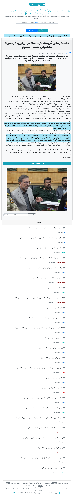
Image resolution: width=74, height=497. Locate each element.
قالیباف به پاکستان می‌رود (55, 288)
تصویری (57, 14)
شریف (36, 22)
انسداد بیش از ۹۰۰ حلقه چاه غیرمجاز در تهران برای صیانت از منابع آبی (41, 258)
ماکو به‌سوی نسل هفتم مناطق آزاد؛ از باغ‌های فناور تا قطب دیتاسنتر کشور (40, 458)
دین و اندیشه (40, 14)
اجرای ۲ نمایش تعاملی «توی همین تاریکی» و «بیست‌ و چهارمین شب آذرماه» (39, 418)
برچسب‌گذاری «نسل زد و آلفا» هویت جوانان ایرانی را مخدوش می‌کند (42, 438)
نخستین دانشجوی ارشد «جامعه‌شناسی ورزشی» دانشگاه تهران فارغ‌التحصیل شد (38, 328)
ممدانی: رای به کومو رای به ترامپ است (51, 338)
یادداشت (21, 14)
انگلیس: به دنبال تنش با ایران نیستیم (51, 388)
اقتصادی (43, 11)
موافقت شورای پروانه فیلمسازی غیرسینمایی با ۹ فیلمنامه (45, 318)
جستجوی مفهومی (32, 30)
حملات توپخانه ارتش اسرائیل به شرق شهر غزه (48, 248)
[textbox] (37, 25)
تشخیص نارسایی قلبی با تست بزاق (52, 358)
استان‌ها (28, 14)
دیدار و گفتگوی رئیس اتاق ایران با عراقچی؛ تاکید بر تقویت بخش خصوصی (40, 268)
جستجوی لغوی (43, 30)
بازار (34, 14)
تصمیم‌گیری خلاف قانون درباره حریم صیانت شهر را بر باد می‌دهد (42, 278)
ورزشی (49, 11)
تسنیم (67, 53)
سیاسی (62, 11)
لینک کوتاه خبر (32, 215)
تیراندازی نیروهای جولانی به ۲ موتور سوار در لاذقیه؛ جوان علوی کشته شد (40, 398)
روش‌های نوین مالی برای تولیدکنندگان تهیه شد (48, 448)
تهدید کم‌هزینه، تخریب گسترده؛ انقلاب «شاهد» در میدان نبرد (44, 428)
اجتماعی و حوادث (34, 11)
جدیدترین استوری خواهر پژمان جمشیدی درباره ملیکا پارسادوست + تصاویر (39, 368)
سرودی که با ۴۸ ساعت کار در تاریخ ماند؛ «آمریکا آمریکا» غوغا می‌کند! (41, 408)
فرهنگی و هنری (23, 11)
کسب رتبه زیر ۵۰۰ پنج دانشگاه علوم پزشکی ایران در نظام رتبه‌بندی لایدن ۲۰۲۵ (38, 298)
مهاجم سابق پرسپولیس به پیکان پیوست (50, 468)
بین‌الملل (56, 11)
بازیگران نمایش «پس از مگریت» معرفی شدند (49, 348)
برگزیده (68, 11)
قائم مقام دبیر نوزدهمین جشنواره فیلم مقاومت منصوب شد (44, 308)
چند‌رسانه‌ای (50, 14)
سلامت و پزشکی (66, 14)
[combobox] (37, 25)
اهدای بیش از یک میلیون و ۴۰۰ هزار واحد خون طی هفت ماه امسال (41, 238)
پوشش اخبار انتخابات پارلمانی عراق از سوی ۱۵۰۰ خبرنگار (45, 228)
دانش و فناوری (14, 11)
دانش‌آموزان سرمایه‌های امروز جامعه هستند (49, 378)
